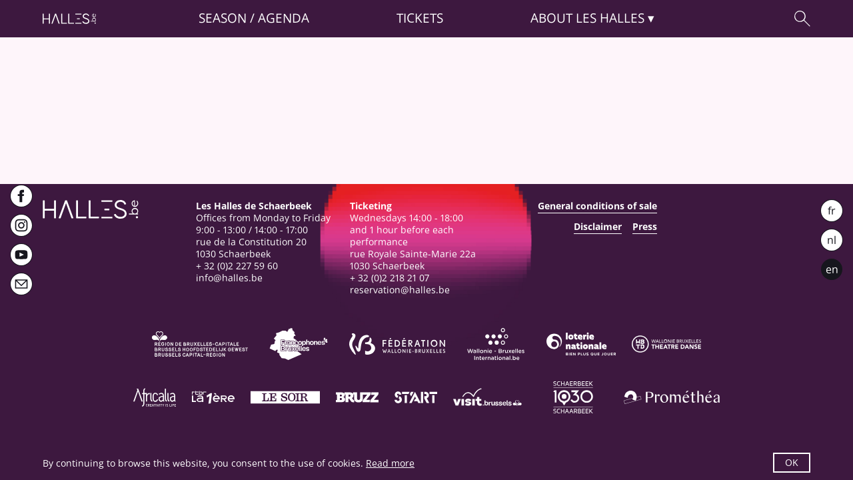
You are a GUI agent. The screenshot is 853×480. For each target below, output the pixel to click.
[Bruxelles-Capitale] (200, 344)
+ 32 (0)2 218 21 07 (389, 277)
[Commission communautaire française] (298, 344)
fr (832, 210)
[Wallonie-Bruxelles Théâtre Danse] (666, 344)
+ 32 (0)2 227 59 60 (237, 265)
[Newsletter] (21, 284)
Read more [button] (390, 463)
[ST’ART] (416, 397)
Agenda (283, 18)
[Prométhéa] (672, 397)
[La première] (213, 397)
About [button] (587, 18)
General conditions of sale (597, 206)
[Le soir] (285, 397)
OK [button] (791, 462)
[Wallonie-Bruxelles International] (495, 344)
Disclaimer (598, 227)
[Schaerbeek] (573, 397)
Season (223, 18)
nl (831, 240)
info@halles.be (229, 277)
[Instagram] (21, 225)
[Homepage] (69, 18)
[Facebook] (21, 196)
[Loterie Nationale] (581, 344)
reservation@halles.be (400, 289)
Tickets (420, 18)
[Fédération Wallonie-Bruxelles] (397, 344)
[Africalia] (154, 397)
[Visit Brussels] (487, 397)
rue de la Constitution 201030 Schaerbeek (251, 247)
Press (644, 227)
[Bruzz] (357, 397)
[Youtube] (21, 254)
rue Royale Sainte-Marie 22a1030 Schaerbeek (413, 259)
